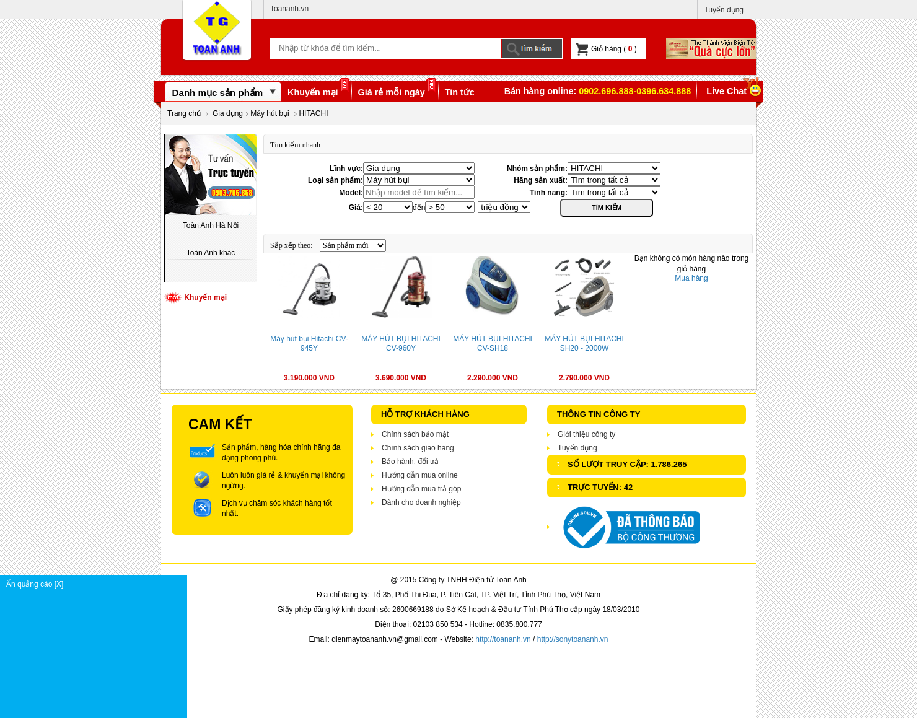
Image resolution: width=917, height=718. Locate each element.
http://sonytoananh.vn (572, 639)
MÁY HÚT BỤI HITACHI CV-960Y (401, 343)
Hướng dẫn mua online (420, 475)
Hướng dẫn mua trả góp (421, 488)
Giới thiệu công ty (586, 434)
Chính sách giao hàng (418, 448)
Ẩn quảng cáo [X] (96, 584)
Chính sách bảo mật (415, 434)
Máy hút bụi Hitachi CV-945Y (309, 343)
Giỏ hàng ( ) (606, 49)
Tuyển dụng (724, 10)
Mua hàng (691, 278)
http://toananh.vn (502, 639)
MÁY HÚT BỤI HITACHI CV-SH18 (492, 343)
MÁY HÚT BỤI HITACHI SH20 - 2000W (584, 343)
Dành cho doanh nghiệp (421, 502)
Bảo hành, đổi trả (410, 461)
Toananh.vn (289, 8)
